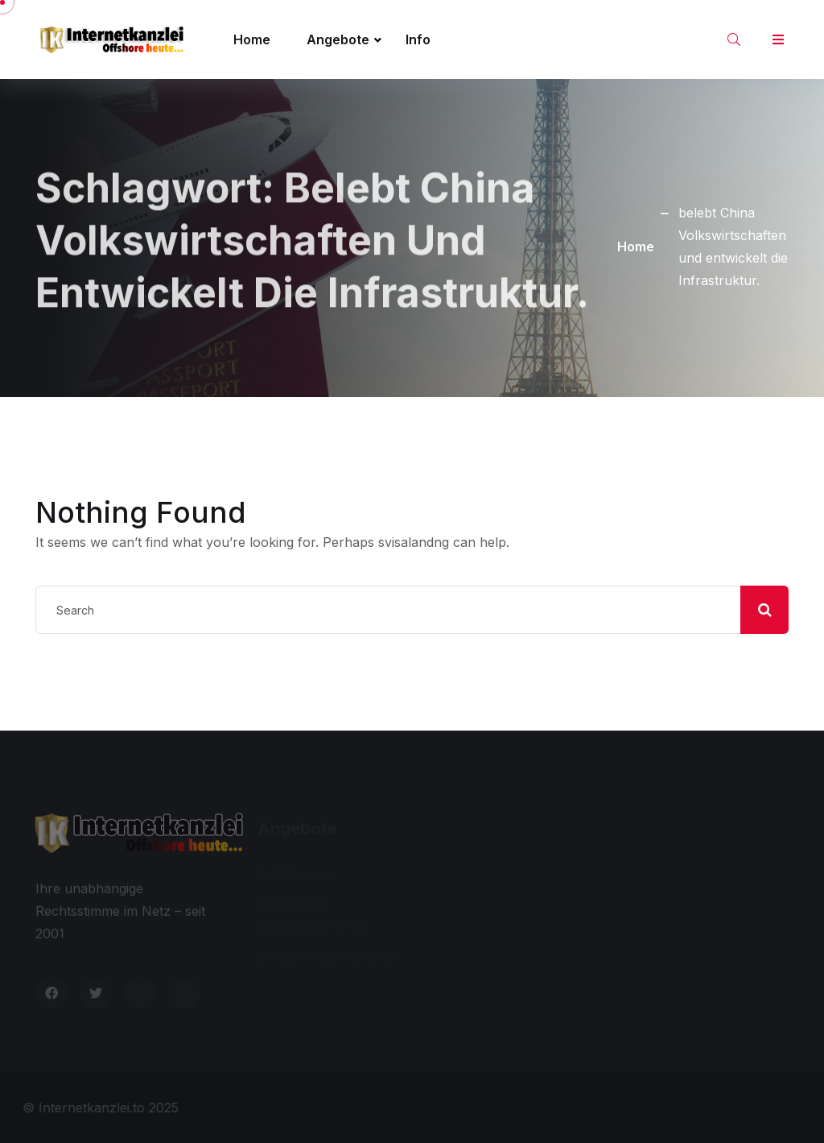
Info (418, 39)
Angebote (338, 39)
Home (251, 39)
